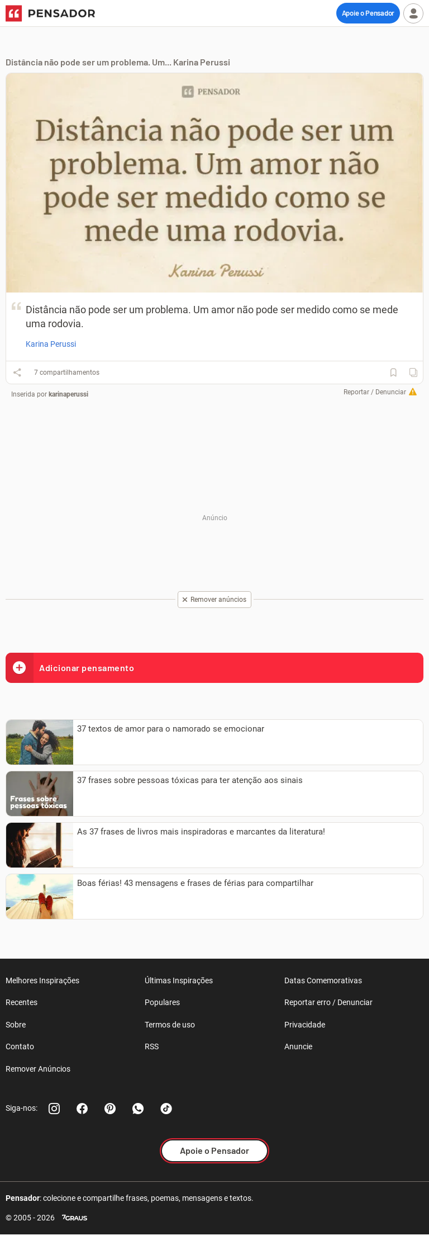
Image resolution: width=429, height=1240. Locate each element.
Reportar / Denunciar (375, 392)
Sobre (16, 1024)
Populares (162, 1002)
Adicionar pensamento (70, 667)
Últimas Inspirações (179, 980)
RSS (152, 1046)
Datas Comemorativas (323, 980)
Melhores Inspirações (42, 980)
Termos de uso (170, 1024)
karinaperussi (68, 394)
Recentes (21, 1002)
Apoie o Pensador (368, 12)
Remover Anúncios (38, 1068)
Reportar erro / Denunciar (328, 1002)
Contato (20, 1046)
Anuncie (298, 1046)
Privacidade (304, 1024)
